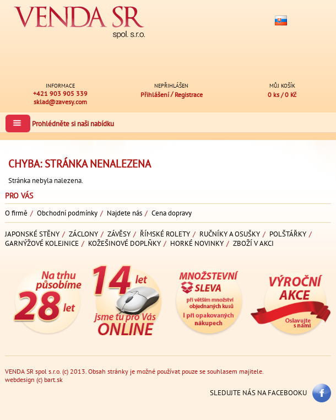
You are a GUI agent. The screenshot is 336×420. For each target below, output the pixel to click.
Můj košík (282, 85)
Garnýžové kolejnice (42, 243)
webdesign (20, 379)
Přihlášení (155, 94)
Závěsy (119, 234)
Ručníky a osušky (229, 234)
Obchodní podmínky (67, 213)
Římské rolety (165, 234)
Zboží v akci (253, 243)
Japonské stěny (32, 234)
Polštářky (287, 234)
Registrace (189, 94)
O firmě (16, 213)
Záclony (83, 234)
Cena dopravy (171, 213)
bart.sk (53, 379)
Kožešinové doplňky (124, 243)
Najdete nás (124, 213)
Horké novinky (197, 243)
